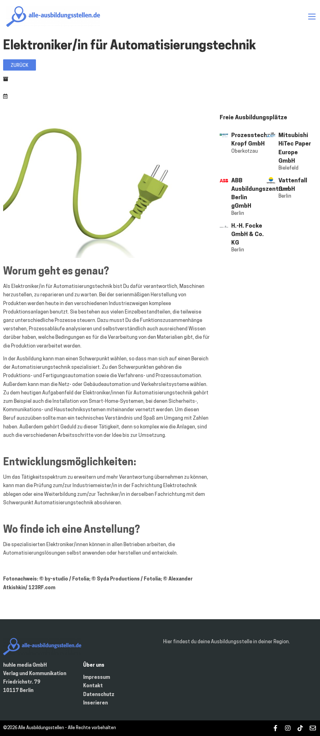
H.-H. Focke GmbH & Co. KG (247, 234)
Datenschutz (98, 694)
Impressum (96, 677)
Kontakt (93, 686)
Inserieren (95, 703)
